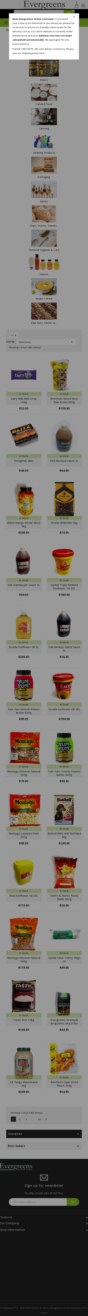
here (42, 53)
